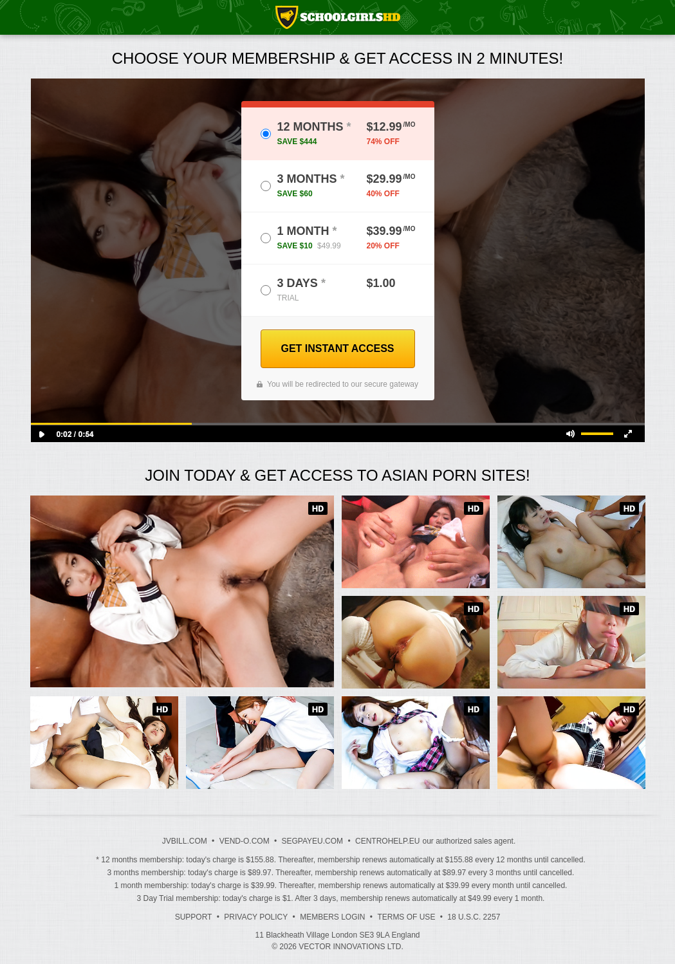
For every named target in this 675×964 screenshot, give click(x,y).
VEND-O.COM (244, 841)
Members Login (332, 917)
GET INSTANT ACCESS (337, 348)
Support (193, 917)
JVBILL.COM (184, 841)
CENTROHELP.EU (387, 841)
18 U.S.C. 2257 (473, 917)
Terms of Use (406, 917)
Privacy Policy (256, 917)
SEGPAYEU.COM (313, 841)
